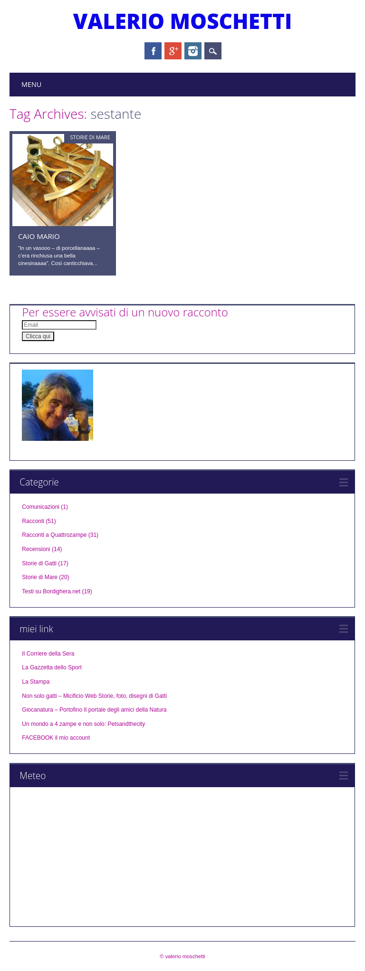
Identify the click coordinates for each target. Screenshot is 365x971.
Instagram (193, 50)
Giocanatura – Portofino (52, 709)
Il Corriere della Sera (48, 653)
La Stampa (35, 681)
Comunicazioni (40, 507)
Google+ (173, 50)
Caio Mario (39, 236)
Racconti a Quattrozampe (54, 535)
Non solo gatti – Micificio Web (59, 696)
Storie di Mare (90, 137)
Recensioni (36, 549)
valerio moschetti (182, 21)
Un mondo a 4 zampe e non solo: (64, 724)
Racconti (33, 521)
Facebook (153, 50)
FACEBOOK (37, 737)
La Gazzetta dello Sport (51, 667)
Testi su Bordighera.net (51, 591)
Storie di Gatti (39, 563)
